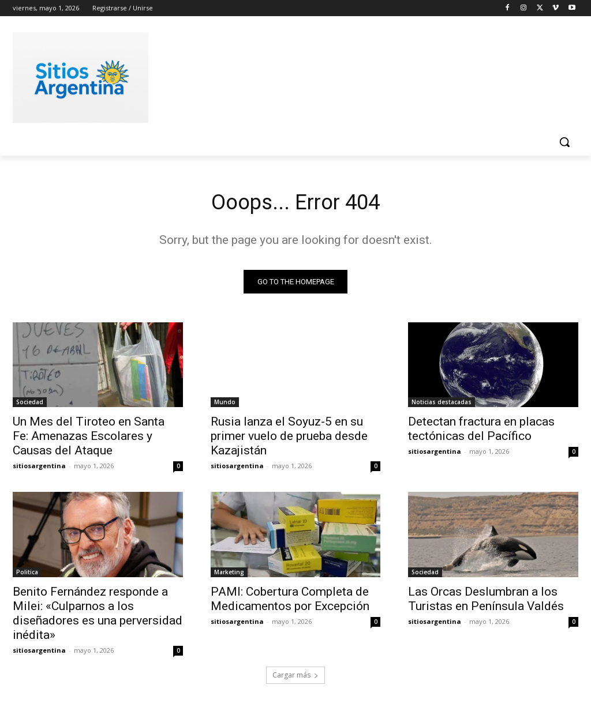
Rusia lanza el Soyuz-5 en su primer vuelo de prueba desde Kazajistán (289, 438)
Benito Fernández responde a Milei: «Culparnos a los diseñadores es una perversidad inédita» (97, 616)
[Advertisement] (283, 75)
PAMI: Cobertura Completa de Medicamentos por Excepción (290, 602)
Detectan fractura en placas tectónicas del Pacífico (481, 431)
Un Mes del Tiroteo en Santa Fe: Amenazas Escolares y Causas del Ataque (88, 438)
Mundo (224, 405)
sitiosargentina (39, 468)
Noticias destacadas (442, 405)
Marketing (229, 575)
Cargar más (295, 678)
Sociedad (29, 405)
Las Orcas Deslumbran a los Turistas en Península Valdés (486, 602)
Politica (27, 575)
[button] (564, 142)
